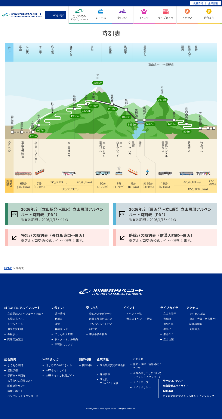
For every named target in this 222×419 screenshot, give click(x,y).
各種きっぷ (13, 334)
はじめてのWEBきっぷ (59, 365)
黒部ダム (168, 334)
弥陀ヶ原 (168, 323)
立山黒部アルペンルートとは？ (25, 313)
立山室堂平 (169, 313)
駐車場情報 (195, 323)
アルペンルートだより (102, 323)
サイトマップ (140, 382)
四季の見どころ (16, 318)
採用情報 (198, 3)
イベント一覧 (134, 313)
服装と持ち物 (15, 329)
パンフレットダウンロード (22, 396)
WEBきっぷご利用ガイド (60, 375)
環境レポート (15, 390)
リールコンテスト (173, 380)
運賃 (57, 323)
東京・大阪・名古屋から (203, 318)
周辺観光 (194, 329)
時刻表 (58, 318)
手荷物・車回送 (16, 375)
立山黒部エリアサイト (175, 385)
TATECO (168, 390)
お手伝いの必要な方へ (20, 380)
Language (58, 15)
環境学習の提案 (98, 334)
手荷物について (64, 344)
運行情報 (60, 313)
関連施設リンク (16, 385)
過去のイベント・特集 (139, 318)
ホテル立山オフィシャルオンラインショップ (188, 396)
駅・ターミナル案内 (66, 339)
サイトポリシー (142, 387)
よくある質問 (15, 365)
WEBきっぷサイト (56, 370)
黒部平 (167, 329)
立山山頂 (168, 339)
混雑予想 (12, 370)
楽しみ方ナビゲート (100, 313)
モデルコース (15, 323)
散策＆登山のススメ (100, 318)
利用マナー (95, 329)
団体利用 (87, 365)
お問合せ (138, 359)
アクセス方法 (197, 313)
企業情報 (213, 3)
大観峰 (167, 318)
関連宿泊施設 (15, 339)
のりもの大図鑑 (64, 334)
